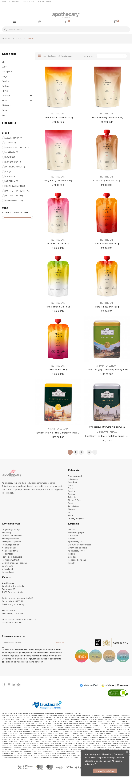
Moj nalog (6, 532)
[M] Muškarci (74, 506)
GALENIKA (11, 181)
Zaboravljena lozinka (12, 535)
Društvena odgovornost (79, 545)
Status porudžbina (10, 538)
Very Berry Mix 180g (58, 243)
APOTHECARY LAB (44, 2)
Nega (4, 76)
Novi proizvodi (75, 476)
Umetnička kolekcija (77, 548)
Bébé (70, 503)
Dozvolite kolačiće (105, 771)
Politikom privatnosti (14, 662)
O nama (71, 529)
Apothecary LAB (75, 541)
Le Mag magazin (76, 518)
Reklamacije (8, 554)
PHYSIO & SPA (28, 2)
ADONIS (10, 142)
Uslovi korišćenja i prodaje (14, 563)
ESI (8, 171)
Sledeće (95, 452)
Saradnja (72, 557)
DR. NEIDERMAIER (15, 167)
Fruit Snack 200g (58, 369)
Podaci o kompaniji (77, 560)
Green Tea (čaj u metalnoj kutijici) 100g (107, 369)
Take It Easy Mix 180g (107, 306)
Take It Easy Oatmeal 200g (58, 117)
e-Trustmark (8, 569)
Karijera (71, 554)
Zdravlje (6, 95)
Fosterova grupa (76, 532)
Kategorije (9, 53)
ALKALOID (11, 152)
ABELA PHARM (13, 138)
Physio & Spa (74, 500)
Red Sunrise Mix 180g (107, 243)
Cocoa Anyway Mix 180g (106, 180)
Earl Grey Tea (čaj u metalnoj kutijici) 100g (107, 436)
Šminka (5, 81)
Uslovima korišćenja (35, 662)
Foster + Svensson (55, 713)
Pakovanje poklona (11, 545)
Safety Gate (7, 566)
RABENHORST (14, 200)
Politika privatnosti (10, 560)
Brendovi (72, 482)
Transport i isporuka (11, 541)
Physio (5, 91)
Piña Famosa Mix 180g (58, 306)
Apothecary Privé (76, 551)
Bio (3, 115)
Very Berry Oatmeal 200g (58, 180)
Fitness (71, 509)
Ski (3, 62)
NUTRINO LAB (14, 195)
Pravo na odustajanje (12, 557)
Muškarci (6, 105)
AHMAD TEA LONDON (17, 147)
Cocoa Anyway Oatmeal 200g (107, 117)
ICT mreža (73, 535)
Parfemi (5, 86)
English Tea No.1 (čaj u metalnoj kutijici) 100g (58, 432)
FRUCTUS (11, 176)
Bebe (4, 100)
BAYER (10, 157)
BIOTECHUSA (13, 162)
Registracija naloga (11, 529)
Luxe (4, 67)
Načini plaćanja (9, 548)
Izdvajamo (7, 71)
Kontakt (71, 563)
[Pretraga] (66, 29)
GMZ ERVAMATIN (15, 186)
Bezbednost (8, 572)
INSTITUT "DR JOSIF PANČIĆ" (17, 191)
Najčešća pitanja (10, 551)
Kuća (4, 110)
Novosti (71, 538)
